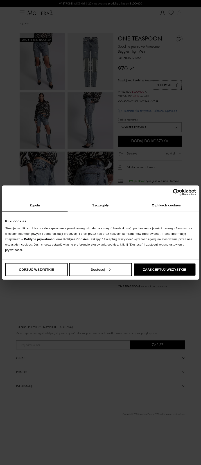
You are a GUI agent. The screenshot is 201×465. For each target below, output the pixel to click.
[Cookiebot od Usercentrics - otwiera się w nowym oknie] (176, 192)
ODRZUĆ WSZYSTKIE (36, 269)
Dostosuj (101, 269)
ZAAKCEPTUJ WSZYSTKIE (164, 269)
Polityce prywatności (39, 239)
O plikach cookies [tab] (166, 205)
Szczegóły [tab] (100, 205)
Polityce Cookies (76, 239)
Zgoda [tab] (34, 205)
